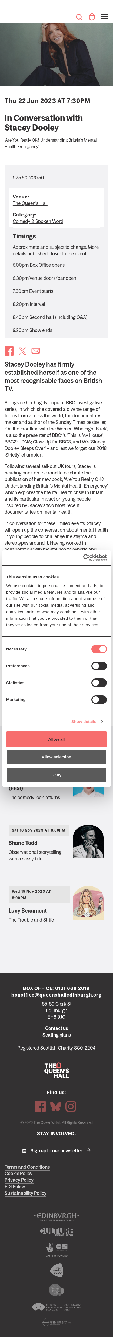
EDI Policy (15, 1186)
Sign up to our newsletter (56, 1150)
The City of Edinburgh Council (56, 1217)
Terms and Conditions (27, 1167)
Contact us (56, 1028)
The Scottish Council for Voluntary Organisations (56, 1270)
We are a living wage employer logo (56, 1290)
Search (79, 16)
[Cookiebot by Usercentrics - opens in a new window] (83, 558)
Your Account (92, 16)
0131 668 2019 (72, 988)
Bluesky (55, 1106)
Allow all (56, 739)
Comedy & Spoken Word (38, 221)
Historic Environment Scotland (56, 1307)
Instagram (70, 1106)
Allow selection (56, 757)
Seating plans (56, 1035)
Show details (84, 721)
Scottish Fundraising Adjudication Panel (56, 1322)
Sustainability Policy (25, 1193)
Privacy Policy (19, 1180)
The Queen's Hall (12, 14)
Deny (57, 775)
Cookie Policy (18, 1173)
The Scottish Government (56, 1250)
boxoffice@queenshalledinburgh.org (56, 995)
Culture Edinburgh (56, 1232)
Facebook (40, 1106)
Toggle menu (104, 13)
